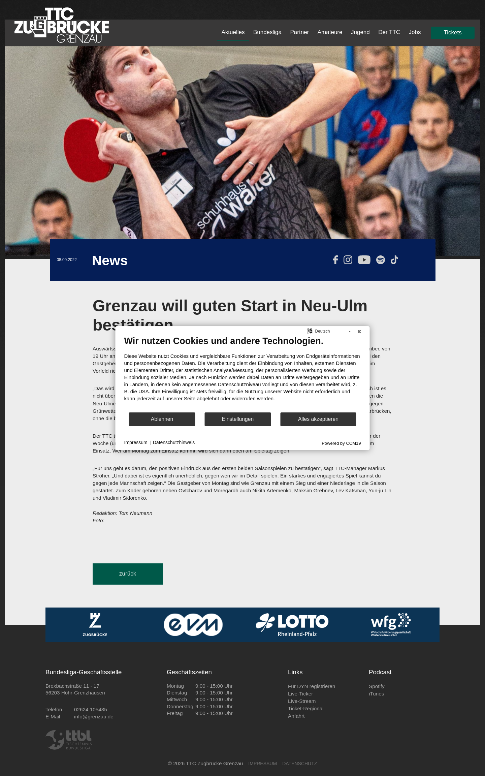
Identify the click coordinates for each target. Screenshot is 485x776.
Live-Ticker (300, 693)
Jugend (360, 32)
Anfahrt (296, 716)
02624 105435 (90, 709)
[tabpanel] (242, 151)
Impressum (136, 442)
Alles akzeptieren (318, 419)
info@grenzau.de (94, 716)
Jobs (415, 32)
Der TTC (389, 32)
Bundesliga (267, 32)
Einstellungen (238, 419)
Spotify (377, 686)
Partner (299, 32)
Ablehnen (162, 419)
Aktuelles (233, 32)
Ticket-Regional (306, 708)
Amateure (330, 32)
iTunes (376, 693)
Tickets (453, 32)
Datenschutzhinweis (174, 442)
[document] (242, 373)
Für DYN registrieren (311, 686)
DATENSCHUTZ (299, 763)
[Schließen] (359, 331)
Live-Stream (302, 701)
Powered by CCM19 (341, 442)
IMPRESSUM (262, 763)
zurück (127, 573)
